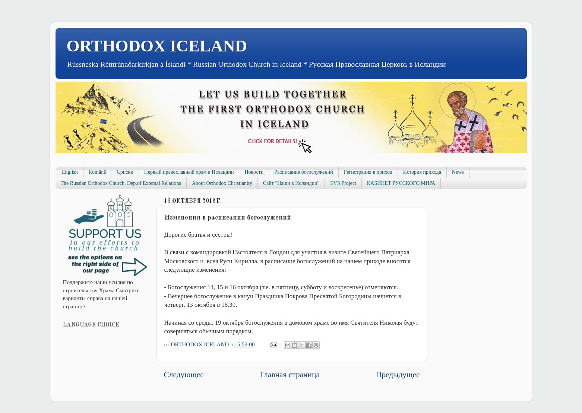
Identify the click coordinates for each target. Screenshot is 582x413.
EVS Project (343, 183)
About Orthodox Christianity (222, 183)
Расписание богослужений (303, 172)
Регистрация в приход (368, 172)
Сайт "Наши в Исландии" (291, 183)
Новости (253, 172)
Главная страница (290, 374)
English (70, 172)
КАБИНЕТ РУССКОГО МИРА (401, 183)
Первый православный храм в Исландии (189, 172)
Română (97, 172)
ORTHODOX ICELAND (157, 46)
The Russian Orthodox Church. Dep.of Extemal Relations (121, 183)
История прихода (422, 172)
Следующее (184, 374)
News (458, 172)
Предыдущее (398, 374)
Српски (125, 172)
